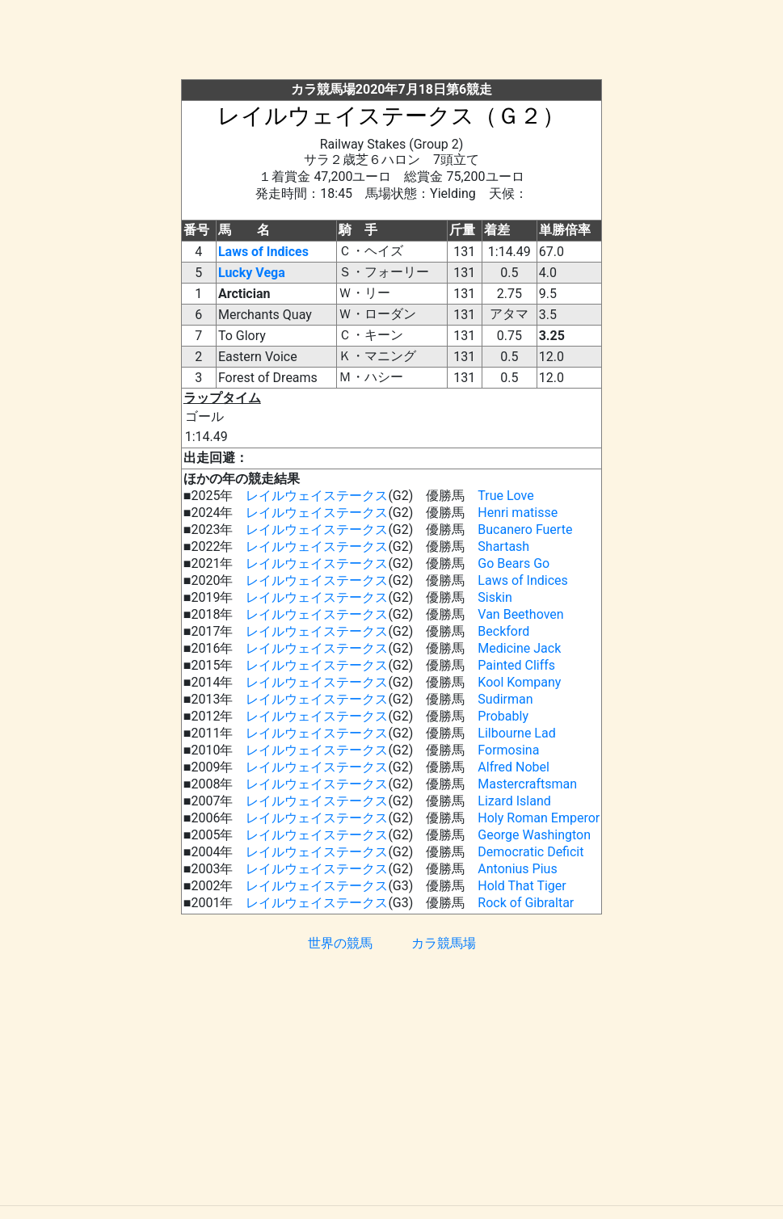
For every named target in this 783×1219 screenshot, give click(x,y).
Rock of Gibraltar (526, 902)
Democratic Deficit (530, 852)
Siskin (494, 597)
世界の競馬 (340, 943)
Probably (503, 716)
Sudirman (505, 699)
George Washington (534, 835)
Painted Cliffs (516, 665)
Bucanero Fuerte (525, 529)
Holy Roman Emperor (539, 818)
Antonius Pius (517, 868)
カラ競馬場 (443, 943)
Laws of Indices (263, 251)
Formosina (508, 750)
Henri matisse (518, 512)
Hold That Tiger (522, 885)
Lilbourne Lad (516, 733)
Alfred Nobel (513, 767)
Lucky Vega (251, 272)
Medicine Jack (519, 648)
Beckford (503, 631)
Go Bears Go (513, 563)
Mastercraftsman (527, 784)
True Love (505, 495)
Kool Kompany (519, 682)
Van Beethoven (520, 614)
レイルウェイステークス (317, 495)
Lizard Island (514, 801)
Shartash (503, 546)
